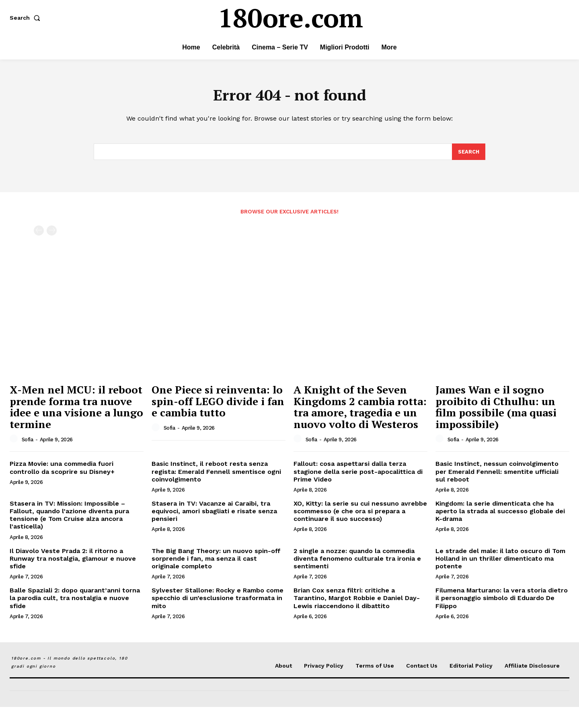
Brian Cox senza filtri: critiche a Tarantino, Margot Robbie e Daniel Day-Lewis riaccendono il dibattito (357, 599)
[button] (26, 17)
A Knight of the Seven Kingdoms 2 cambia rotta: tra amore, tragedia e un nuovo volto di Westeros (360, 409)
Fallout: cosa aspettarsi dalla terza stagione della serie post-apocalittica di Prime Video (358, 473)
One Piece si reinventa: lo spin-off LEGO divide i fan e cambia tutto (218, 403)
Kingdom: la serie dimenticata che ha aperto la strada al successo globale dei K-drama (500, 513)
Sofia (27, 442)
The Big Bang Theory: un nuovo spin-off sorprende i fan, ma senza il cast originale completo (216, 560)
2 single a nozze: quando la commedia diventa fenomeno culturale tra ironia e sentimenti (357, 560)
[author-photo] (15, 441)
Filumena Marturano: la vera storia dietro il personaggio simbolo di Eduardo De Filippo (501, 599)
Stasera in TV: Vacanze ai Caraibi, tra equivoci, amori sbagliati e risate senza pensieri (214, 513)
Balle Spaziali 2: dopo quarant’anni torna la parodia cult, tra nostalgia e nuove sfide (75, 599)
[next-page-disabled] (52, 233)
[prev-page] (39, 233)
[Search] (468, 153)
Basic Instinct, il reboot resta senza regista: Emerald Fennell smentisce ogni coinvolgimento (216, 473)
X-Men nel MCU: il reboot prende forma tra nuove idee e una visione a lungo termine (76, 409)
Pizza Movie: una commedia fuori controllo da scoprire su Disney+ (62, 469)
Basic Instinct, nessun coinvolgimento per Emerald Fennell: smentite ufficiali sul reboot (496, 473)
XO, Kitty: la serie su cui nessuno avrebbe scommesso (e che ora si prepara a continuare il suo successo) (360, 513)
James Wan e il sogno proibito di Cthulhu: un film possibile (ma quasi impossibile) (495, 409)
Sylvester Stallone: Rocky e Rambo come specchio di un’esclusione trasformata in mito (217, 599)
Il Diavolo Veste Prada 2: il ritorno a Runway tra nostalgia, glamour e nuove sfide (73, 560)
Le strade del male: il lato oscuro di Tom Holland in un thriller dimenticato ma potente (500, 560)
